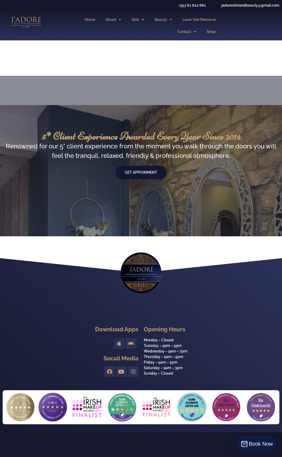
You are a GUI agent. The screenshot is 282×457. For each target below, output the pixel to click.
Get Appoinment (141, 172)
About (113, 19)
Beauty (163, 19)
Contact (186, 31)
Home (90, 19)
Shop (211, 32)
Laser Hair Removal (199, 19)
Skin (138, 19)
